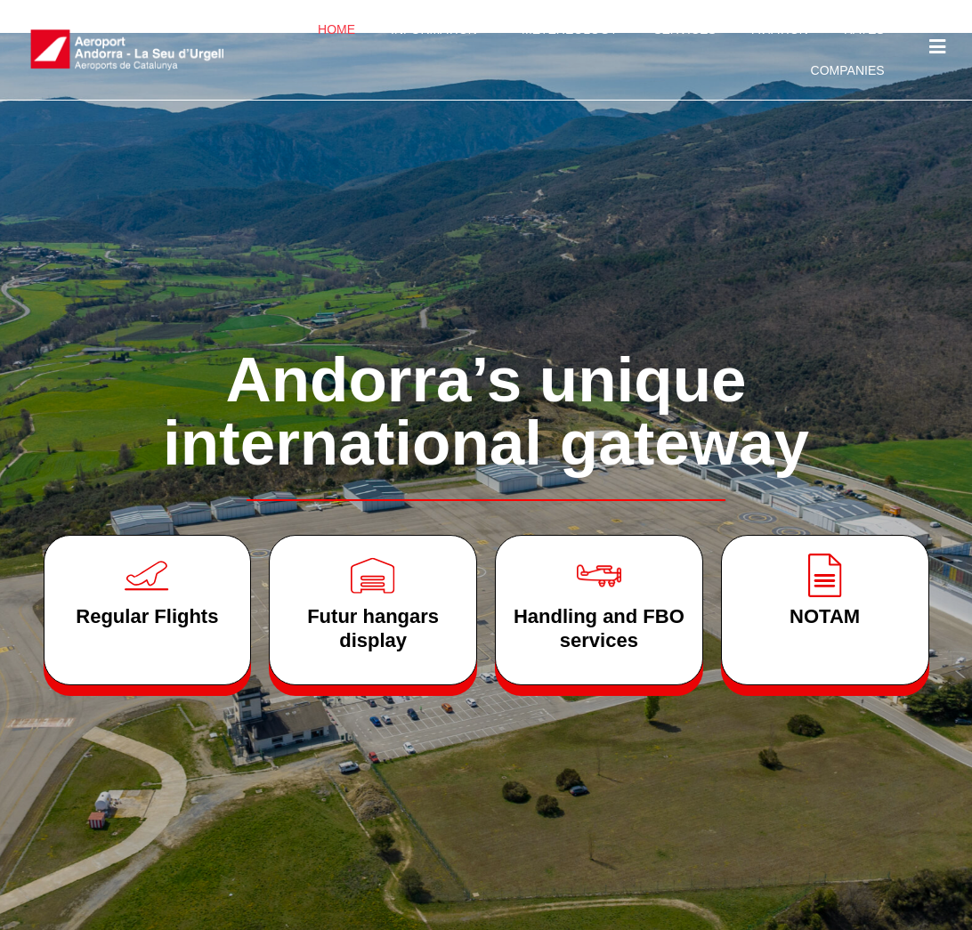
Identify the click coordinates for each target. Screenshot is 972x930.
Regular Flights (147, 616)
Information (438, 29)
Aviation (780, 29)
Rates (864, 29)
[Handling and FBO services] (599, 576)
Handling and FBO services (599, 628)
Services (685, 29)
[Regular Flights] (147, 576)
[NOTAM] (825, 576)
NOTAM (825, 616)
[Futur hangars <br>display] (373, 576)
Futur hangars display (373, 628)
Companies (848, 70)
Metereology (570, 29)
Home (336, 29)
